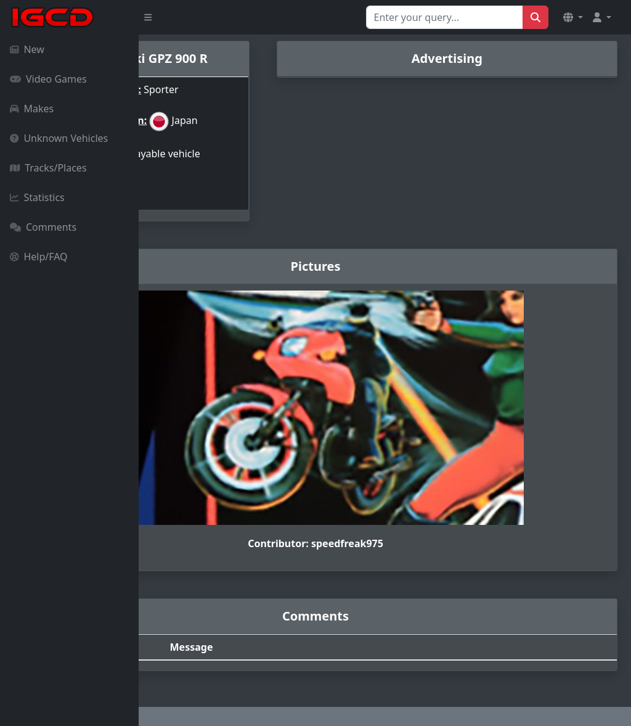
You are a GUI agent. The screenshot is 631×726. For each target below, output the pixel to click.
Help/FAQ (39, 256)
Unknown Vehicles (59, 138)
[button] (573, 17)
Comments (43, 227)
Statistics (37, 197)
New (27, 49)
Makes (32, 108)
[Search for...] (444, 17)
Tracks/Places (48, 168)
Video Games (48, 79)
